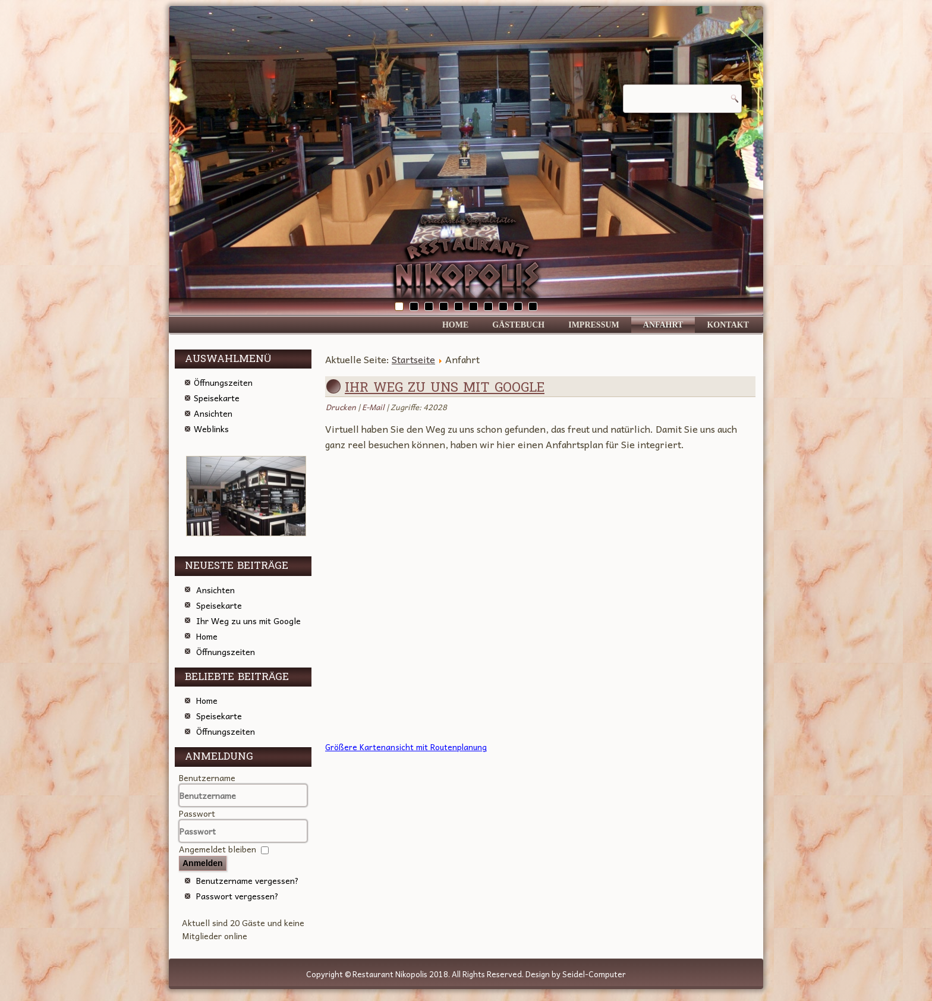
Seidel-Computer (594, 974)
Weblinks (211, 428)
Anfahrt (663, 324)
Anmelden (202, 863)
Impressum (593, 324)
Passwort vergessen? (237, 895)
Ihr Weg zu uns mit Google (444, 387)
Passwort (197, 813)
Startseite (413, 359)
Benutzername (207, 777)
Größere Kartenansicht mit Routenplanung (406, 747)
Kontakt (728, 324)
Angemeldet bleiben (217, 848)
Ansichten (213, 413)
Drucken (342, 407)
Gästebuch (518, 324)
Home (455, 324)
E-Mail (374, 407)
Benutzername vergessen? (247, 880)
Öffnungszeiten (223, 382)
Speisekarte (217, 397)
